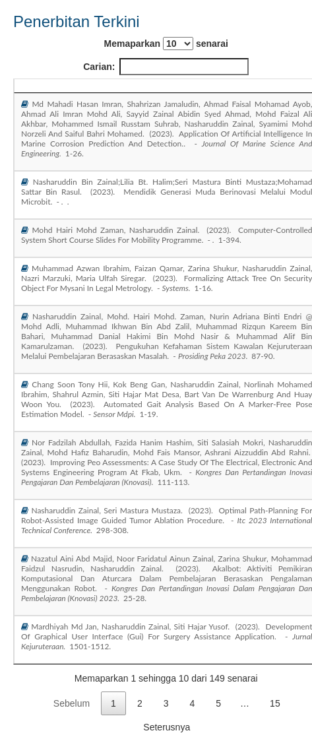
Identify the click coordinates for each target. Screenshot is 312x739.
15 (275, 703)
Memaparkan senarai (166, 43)
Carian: (166, 66)
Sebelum (71, 703)
